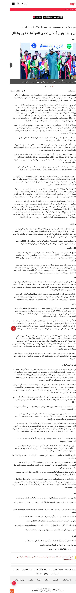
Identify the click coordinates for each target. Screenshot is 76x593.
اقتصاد (45, 580)
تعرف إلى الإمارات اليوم (64, 569)
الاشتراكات (45, 574)
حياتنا (29, 580)
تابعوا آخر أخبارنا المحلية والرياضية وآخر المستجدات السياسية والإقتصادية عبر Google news (35, 558)
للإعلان (36, 574)
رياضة (21, 580)
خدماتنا (29, 574)
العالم (37, 580)
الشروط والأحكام (33, 569)
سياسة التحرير (47, 569)
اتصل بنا (6, 569)
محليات (67, 580)
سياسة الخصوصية (18, 569)
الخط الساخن (56, 580)
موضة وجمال (9, 580)
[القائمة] (8, 4)
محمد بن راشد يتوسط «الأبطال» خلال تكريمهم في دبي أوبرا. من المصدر (43, 82)
